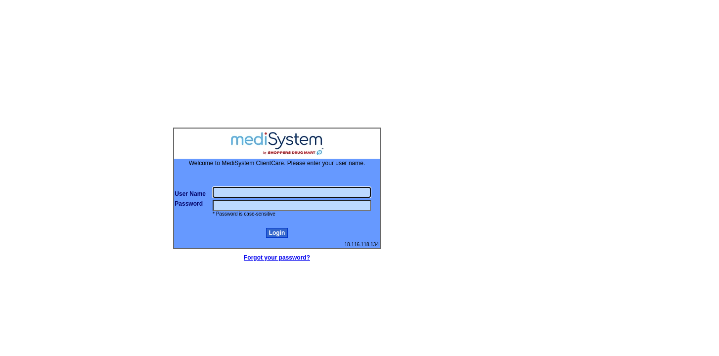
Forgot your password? (277, 257)
